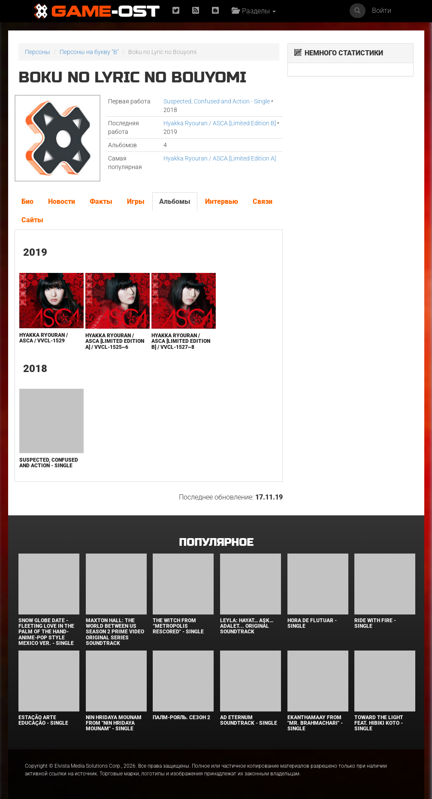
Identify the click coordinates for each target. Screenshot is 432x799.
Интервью (221, 201)
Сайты (32, 220)
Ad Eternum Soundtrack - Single (248, 720)
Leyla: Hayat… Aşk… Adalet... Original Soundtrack (246, 626)
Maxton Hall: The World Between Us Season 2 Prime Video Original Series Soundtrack (115, 631)
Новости (61, 201)
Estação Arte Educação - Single (43, 720)
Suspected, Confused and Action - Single (216, 101)
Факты (101, 201)
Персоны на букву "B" (89, 51)
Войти (381, 10)
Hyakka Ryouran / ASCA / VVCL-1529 (43, 338)
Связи (262, 201)
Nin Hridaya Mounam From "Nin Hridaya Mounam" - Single (114, 723)
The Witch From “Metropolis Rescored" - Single (178, 626)
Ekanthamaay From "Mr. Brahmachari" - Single (315, 723)
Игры (136, 201)
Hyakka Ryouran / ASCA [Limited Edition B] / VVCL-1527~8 (180, 341)
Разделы (254, 11)
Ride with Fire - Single (375, 623)
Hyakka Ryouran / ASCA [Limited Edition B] (219, 123)
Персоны (37, 51)
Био (27, 201)
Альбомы (174, 201)
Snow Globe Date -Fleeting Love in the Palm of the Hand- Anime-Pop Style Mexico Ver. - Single (46, 631)
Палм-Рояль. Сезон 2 (181, 717)
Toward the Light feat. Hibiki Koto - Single (378, 723)
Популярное (216, 542)
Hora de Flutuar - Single (312, 623)
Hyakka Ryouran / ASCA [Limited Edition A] (219, 158)
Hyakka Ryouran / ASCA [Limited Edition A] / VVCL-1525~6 (114, 341)
